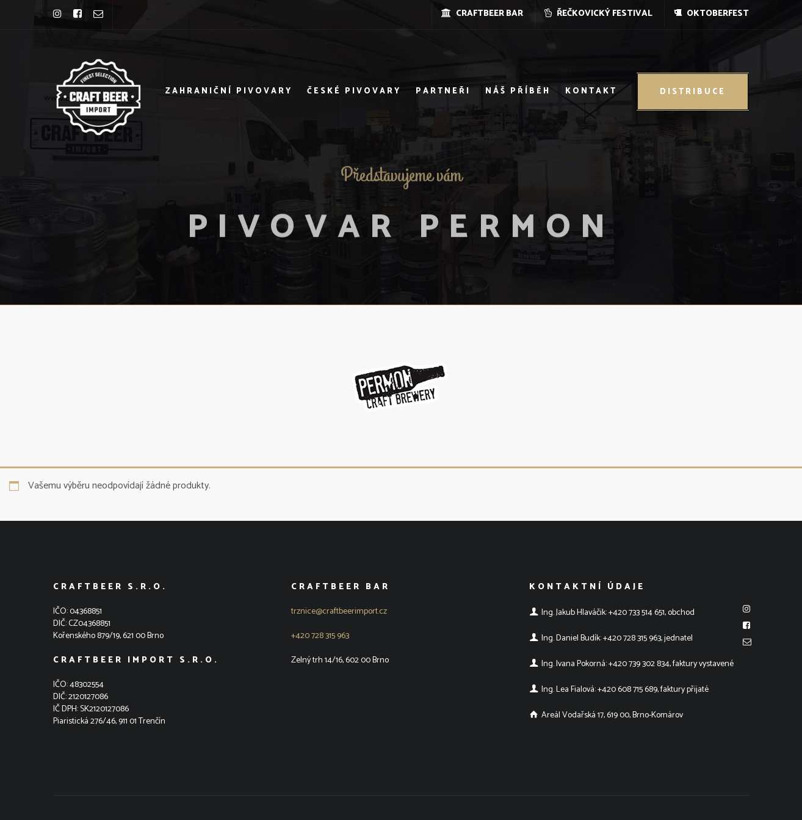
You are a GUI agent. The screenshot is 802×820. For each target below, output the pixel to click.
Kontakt (591, 91)
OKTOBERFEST (711, 14)
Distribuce (693, 91)
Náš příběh (518, 91)
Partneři (443, 91)
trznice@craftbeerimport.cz (339, 611)
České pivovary (354, 91)
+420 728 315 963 (320, 636)
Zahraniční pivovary (228, 91)
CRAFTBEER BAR (482, 14)
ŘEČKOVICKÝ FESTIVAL (598, 14)
